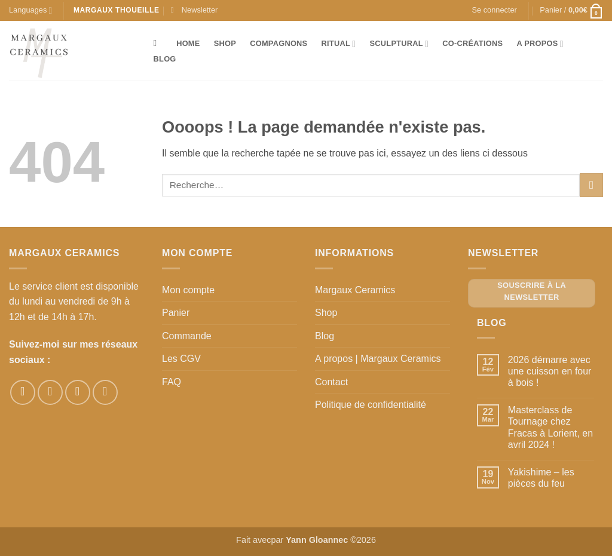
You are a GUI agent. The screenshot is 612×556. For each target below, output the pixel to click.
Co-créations (472, 43)
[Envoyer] (591, 184)
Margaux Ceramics (355, 290)
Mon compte (188, 290)
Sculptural (399, 44)
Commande (187, 336)
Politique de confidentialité (370, 405)
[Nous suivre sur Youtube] (105, 392)
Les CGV (181, 359)
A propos (539, 44)
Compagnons (278, 43)
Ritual (339, 44)
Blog (165, 58)
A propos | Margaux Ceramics (377, 359)
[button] (194, 10)
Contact (331, 382)
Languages (30, 10)
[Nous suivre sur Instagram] (50, 392)
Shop (225, 43)
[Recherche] (158, 43)
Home (188, 43)
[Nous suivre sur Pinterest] (77, 392)
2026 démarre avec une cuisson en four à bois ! (550, 371)
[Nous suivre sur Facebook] (22, 392)
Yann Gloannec (317, 540)
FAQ (171, 382)
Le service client (43, 286)
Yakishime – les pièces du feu (541, 478)
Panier (175, 313)
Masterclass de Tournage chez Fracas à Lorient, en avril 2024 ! (550, 427)
